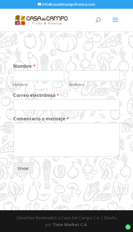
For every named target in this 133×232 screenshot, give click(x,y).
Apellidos (77, 84)
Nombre (24, 66)
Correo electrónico (36, 95)
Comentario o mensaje (41, 119)
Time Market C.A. (70, 224)
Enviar (23, 168)
